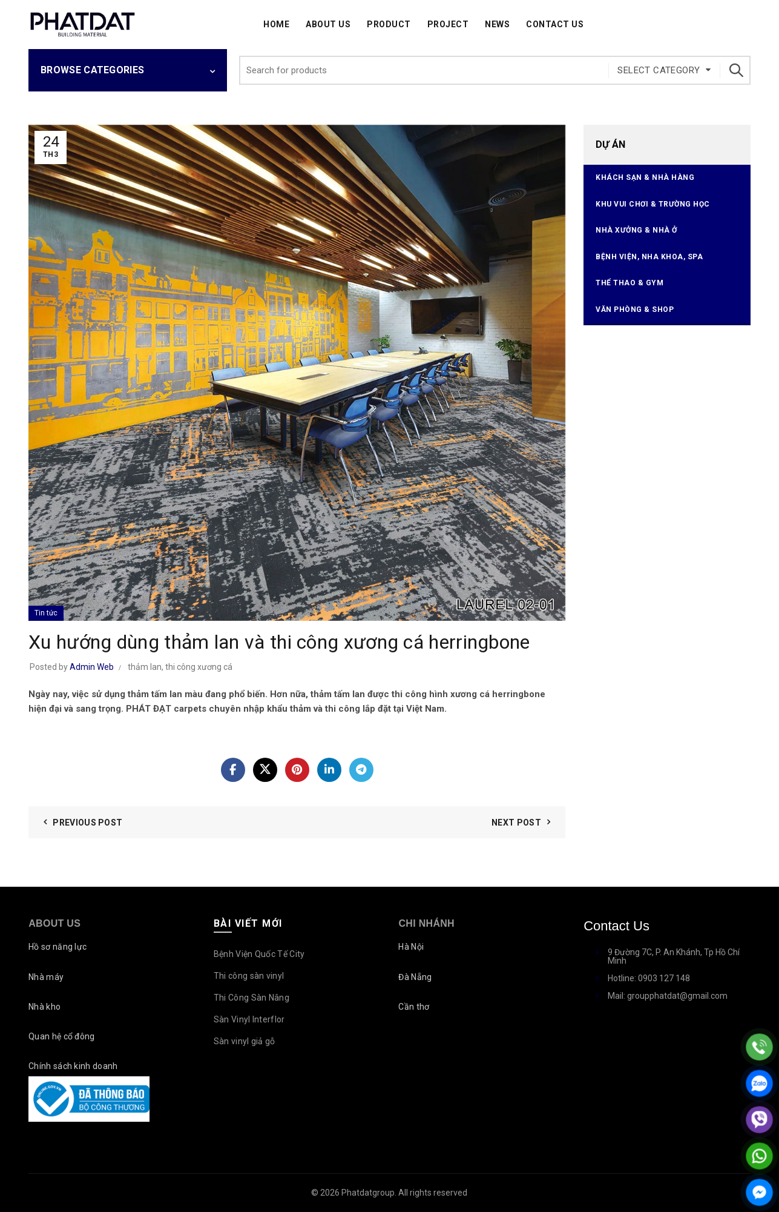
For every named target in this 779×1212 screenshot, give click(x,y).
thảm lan (145, 667)
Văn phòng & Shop (635, 309)
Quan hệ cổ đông (61, 1036)
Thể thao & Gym (629, 283)
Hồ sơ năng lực (57, 947)
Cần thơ (413, 1007)
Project (448, 24)
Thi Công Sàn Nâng (251, 997)
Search (735, 70)
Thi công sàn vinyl (249, 976)
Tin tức (46, 613)
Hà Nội (411, 947)
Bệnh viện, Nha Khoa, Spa (649, 257)
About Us (328, 24)
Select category (658, 70)
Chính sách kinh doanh (72, 1066)
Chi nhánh (426, 923)
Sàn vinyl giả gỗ (244, 1041)
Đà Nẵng (415, 977)
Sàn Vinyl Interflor (249, 1019)
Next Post (516, 822)
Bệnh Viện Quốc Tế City (259, 954)
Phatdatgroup (368, 1192)
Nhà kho (44, 1007)
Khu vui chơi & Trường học (653, 204)
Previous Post (87, 822)
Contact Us (554, 24)
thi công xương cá (198, 667)
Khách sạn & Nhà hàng (645, 177)
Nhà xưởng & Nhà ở (636, 230)
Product (389, 24)
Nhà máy (46, 977)
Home (276, 24)
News (497, 24)
